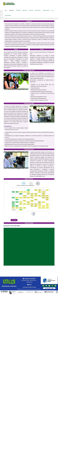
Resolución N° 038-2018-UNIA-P (12, 225)
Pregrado (11, 10)
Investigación (46, 10)
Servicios (25, 10)
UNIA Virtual (38, 10)
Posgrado (18, 10)
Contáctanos (8, 15)
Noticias (31, 10)
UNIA (6, 10)
